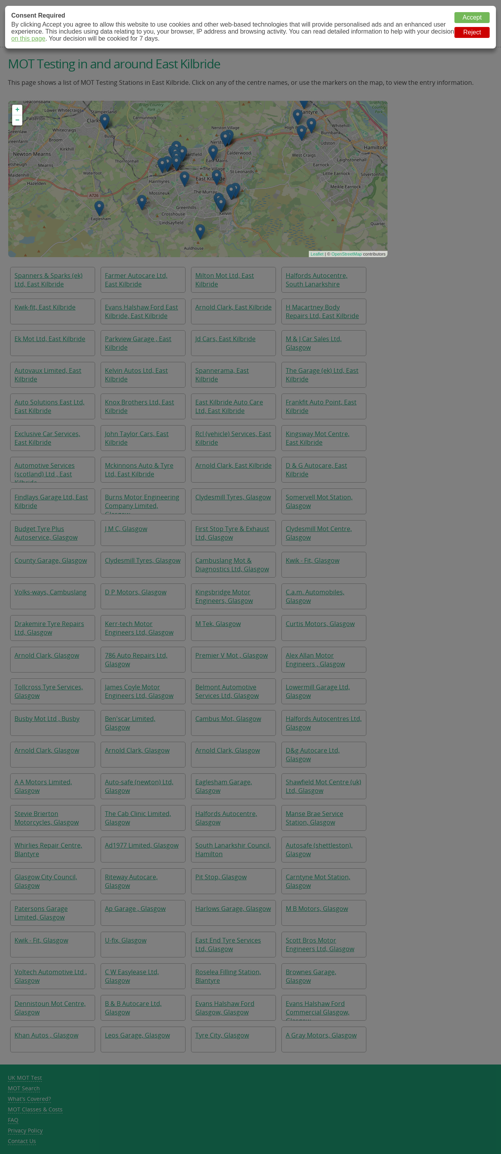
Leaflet (317, 254)
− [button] (17, 120)
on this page (28, 38)
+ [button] (17, 110)
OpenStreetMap (347, 254)
